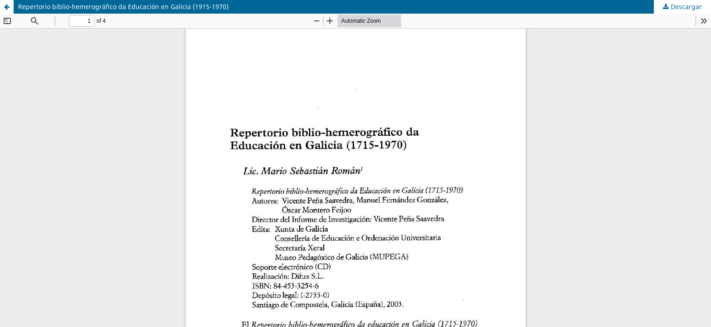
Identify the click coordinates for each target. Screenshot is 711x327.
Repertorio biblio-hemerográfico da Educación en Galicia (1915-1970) (123, 6)
